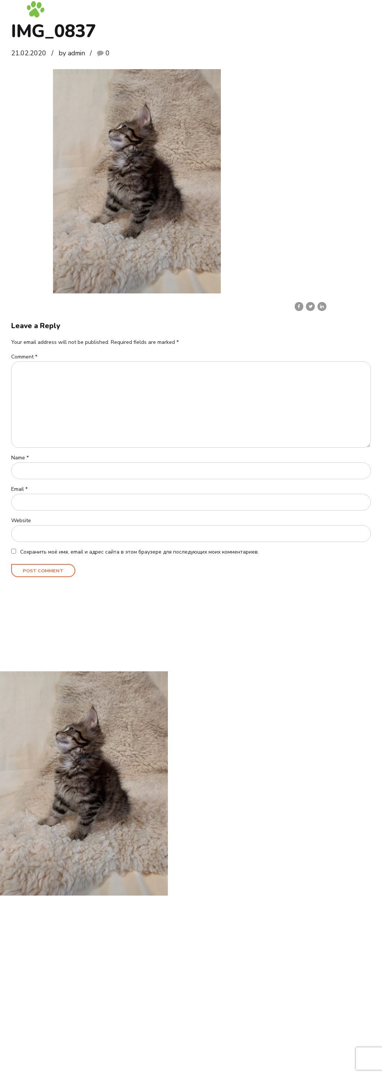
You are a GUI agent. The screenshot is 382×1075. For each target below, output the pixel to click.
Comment (24, 356)
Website (21, 520)
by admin (72, 53)
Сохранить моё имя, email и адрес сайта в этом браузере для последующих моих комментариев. (139, 552)
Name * (20, 458)
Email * (19, 489)
